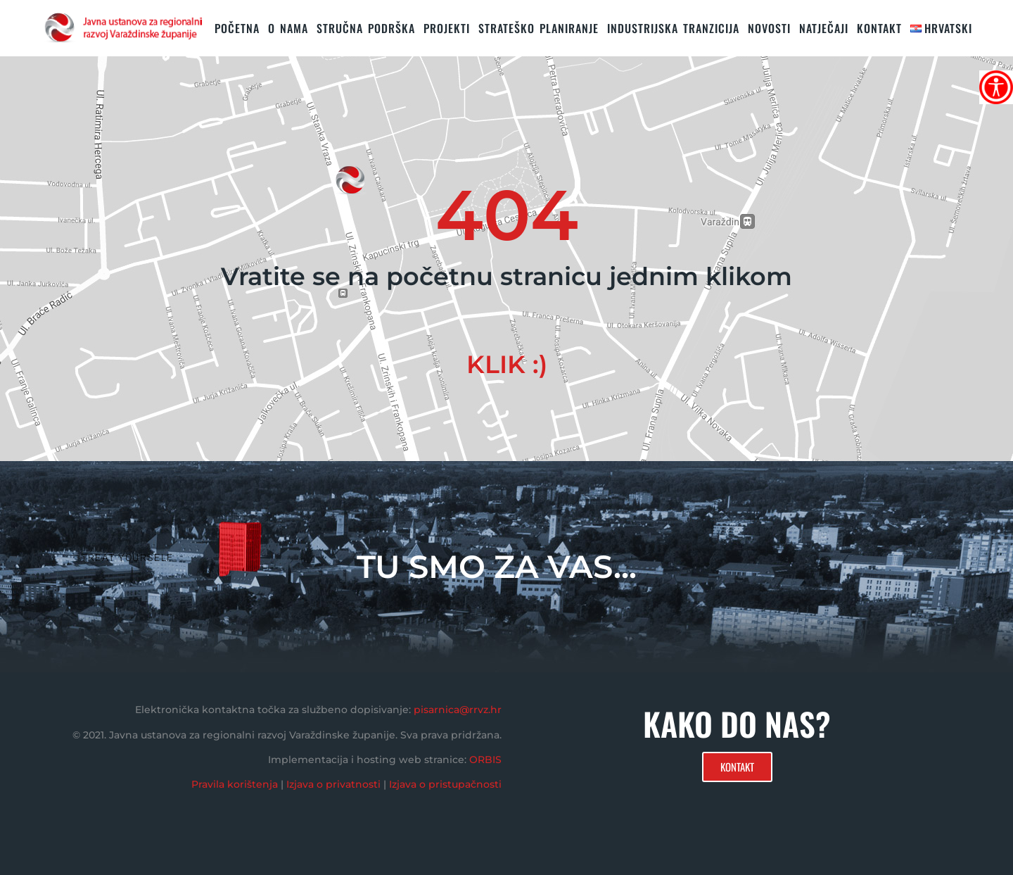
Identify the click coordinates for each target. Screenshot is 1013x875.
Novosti (769, 28)
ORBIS (485, 759)
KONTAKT (879, 28)
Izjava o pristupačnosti (445, 784)
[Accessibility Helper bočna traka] (996, 87)
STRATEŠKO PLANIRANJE (538, 28)
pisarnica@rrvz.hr (458, 709)
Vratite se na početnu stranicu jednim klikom (506, 276)
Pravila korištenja (234, 784)
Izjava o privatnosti (333, 784)
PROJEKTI (446, 28)
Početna (237, 28)
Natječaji (823, 28)
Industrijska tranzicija (673, 28)
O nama (288, 28)
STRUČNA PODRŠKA (366, 28)
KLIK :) (506, 364)
